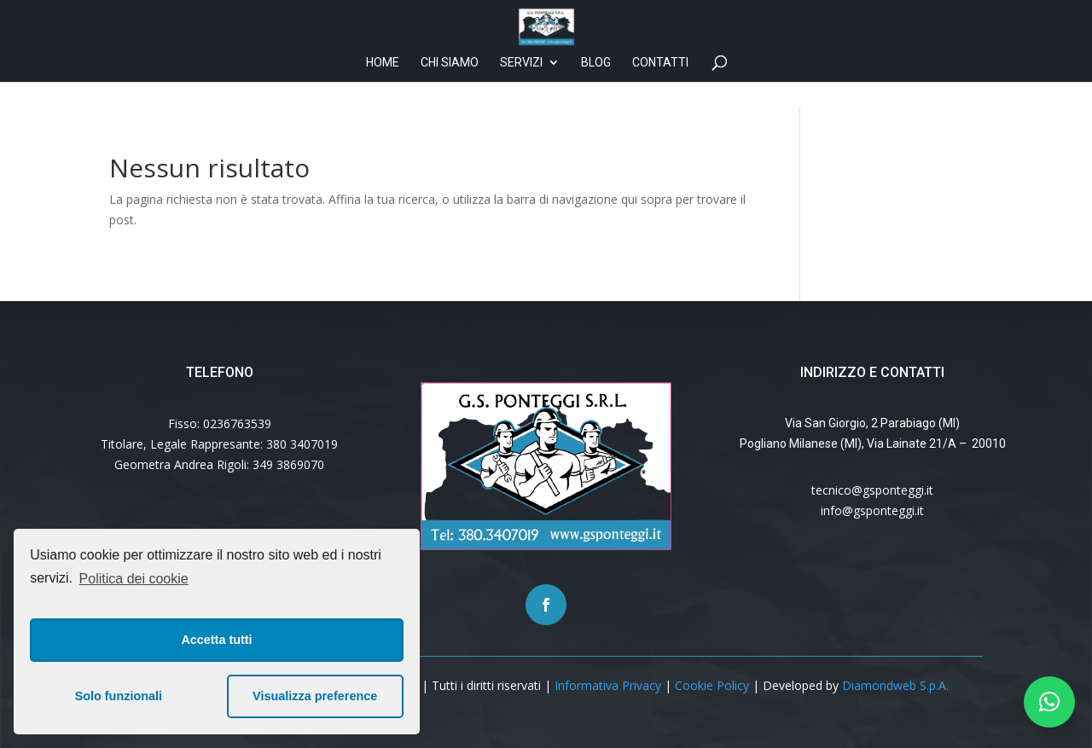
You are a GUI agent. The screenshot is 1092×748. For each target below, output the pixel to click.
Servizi (521, 86)
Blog (596, 86)
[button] (1049, 702)
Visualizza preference (315, 696)
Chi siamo (450, 86)
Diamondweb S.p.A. (895, 685)
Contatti (660, 86)
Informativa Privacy (608, 685)
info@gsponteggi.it (872, 510)
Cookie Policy (712, 685)
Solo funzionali (118, 696)
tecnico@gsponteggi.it (872, 490)
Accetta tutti (216, 640)
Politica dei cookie (134, 578)
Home (382, 86)
